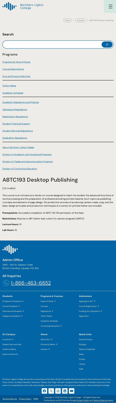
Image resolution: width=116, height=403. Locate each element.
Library (82, 364)
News (81, 354)
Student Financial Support (16, 123)
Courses (80, 20)
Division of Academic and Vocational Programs (27, 154)
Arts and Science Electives (16, 76)
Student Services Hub (11, 344)
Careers (44, 349)
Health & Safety (9, 349)
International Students (12, 311)
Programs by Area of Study (16, 62)
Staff (81, 369)
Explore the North (10, 354)
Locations (6, 339)
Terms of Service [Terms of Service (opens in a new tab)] (100, 400)
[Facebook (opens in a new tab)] (44, 391)
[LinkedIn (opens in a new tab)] (65, 391)
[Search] (107, 44)
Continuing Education (50, 326)
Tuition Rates (9, 85)
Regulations (46, 311)
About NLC (45, 339)
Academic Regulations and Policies (20, 102)
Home (67, 20)
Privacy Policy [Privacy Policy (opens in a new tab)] (83, 400)
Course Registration (88, 306)
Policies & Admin (48, 344)
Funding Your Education (89, 311)
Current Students (10, 306)
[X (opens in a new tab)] (51, 391)
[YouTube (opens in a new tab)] (71, 391)
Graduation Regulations (14, 137)
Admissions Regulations (14, 109)
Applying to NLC (86, 301)
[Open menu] (111, 6)
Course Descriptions (13, 69)
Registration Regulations (15, 116)
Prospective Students (11, 301)
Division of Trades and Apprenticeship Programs (27, 161)
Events (82, 359)
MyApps (82, 344)
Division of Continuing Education (19, 168)
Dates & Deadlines (87, 349)
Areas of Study (47, 301)
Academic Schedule (12, 92)
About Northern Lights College (18, 147)
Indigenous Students (11, 316)
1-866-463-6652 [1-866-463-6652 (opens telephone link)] (31, 283)
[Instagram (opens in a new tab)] (58, 391)
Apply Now (84, 316)
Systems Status (85, 339)
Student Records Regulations (17, 130)
